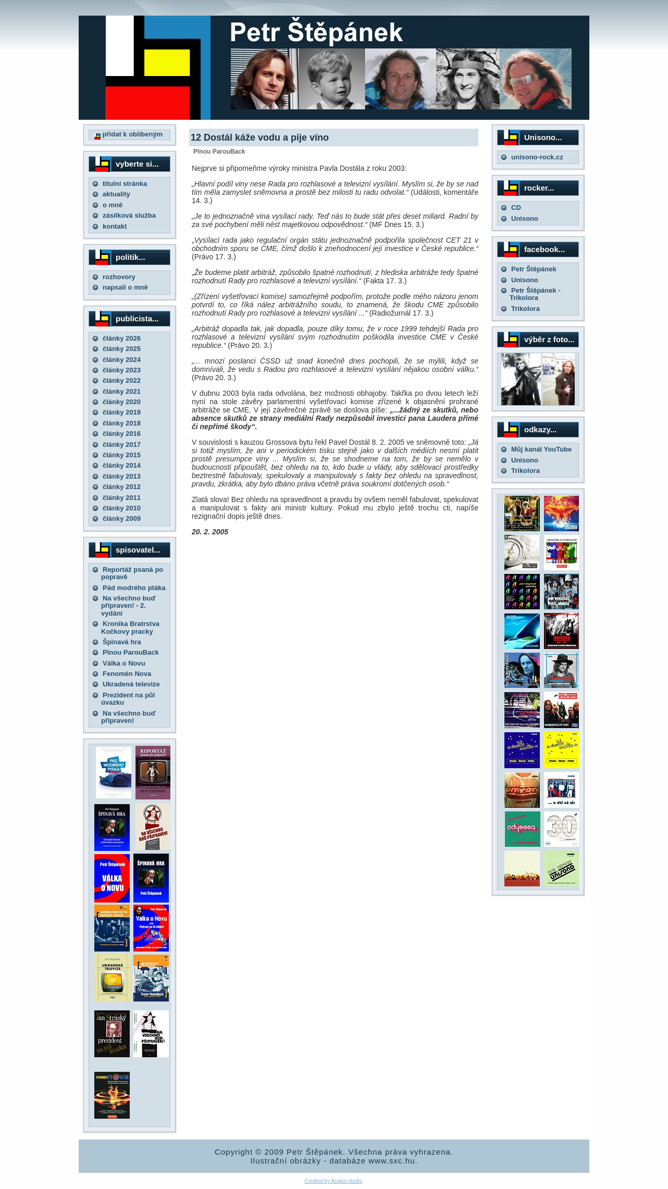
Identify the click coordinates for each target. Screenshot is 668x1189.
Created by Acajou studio (333, 1181)
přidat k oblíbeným (128, 134)
